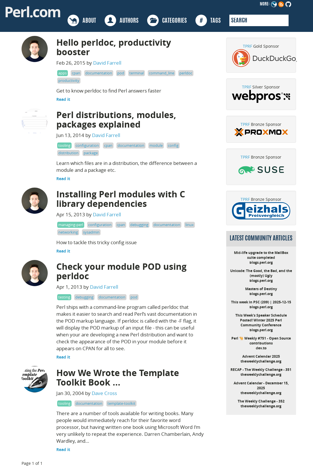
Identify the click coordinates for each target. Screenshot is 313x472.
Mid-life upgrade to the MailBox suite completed (261, 255)
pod (120, 73)
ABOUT (82, 20)
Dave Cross (104, 393)
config (173, 145)
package (91, 152)
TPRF (247, 46)
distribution (68, 152)
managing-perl (70, 224)
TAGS (208, 20)
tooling (64, 145)
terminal (136, 73)
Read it (63, 99)
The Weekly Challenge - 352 (261, 401)
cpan (76, 73)
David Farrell (107, 62)
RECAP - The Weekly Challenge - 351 (261, 369)
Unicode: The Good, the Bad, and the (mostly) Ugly (261, 273)
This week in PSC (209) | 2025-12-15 (261, 302)
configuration (87, 145)
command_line (161, 73)
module (156, 145)
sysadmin (91, 232)
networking (68, 232)
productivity (68, 80)
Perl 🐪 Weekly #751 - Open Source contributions (261, 341)
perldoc (185, 73)
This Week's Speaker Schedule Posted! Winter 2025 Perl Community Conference (261, 320)
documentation (98, 73)
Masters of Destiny (261, 288)
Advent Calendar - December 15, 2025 (261, 385)
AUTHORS (122, 20)
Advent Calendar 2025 (261, 356)
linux (189, 224)
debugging (139, 224)
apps (62, 73)
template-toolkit (121, 403)
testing (64, 297)
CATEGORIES (167, 20)
